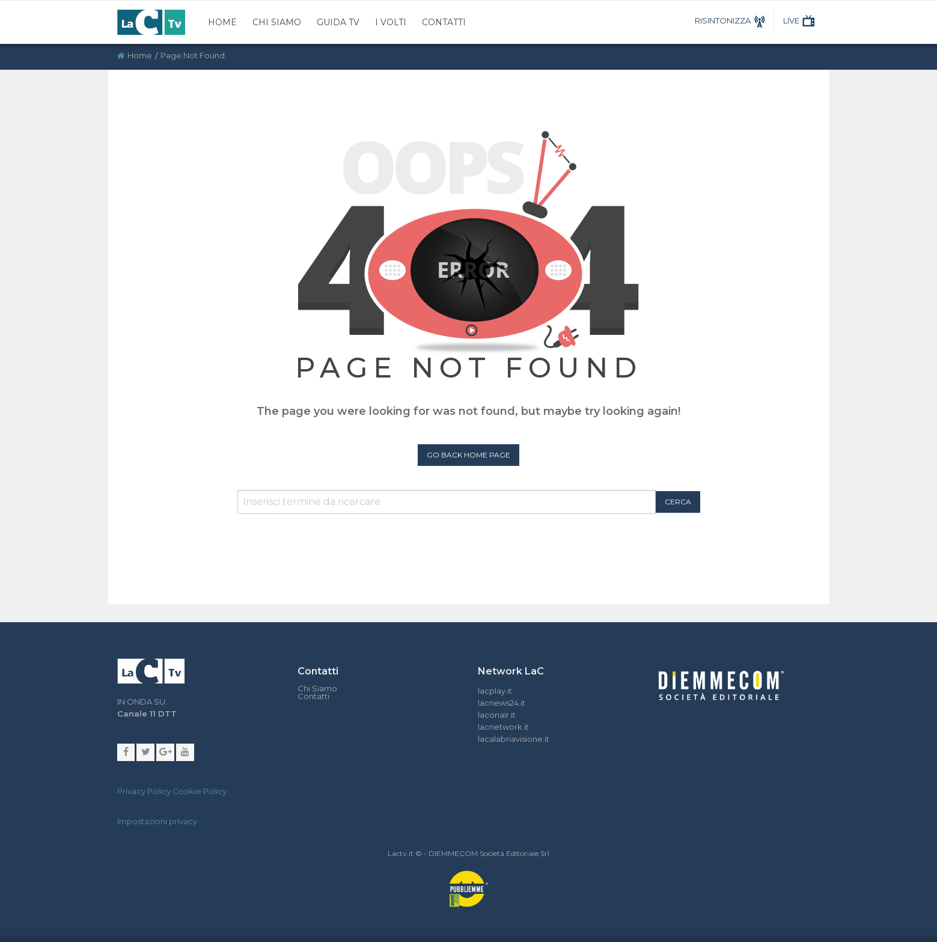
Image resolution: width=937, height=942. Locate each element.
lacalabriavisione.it (513, 739)
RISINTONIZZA (732, 20)
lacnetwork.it (503, 727)
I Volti (390, 22)
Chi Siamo (276, 22)
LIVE (800, 20)
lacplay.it (495, 691)
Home (222, 22)
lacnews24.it (501, 703)
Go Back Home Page (468, 454)
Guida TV (338, 22)
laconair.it (497, 715)
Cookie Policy (199, 792)
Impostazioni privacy (157, 822)
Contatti (444, 22)
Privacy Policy (144, 792)
